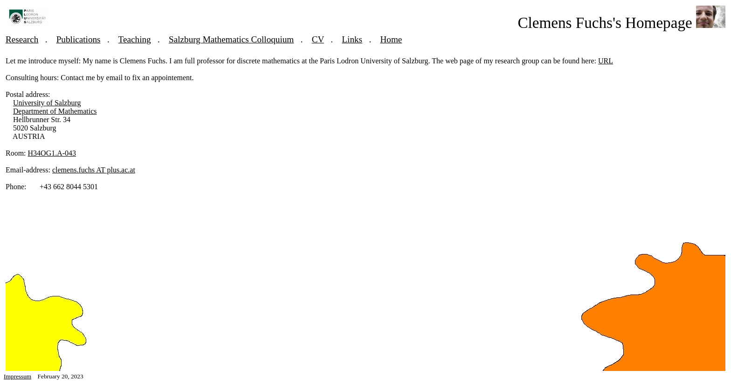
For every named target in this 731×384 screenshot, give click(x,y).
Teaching (134, 39)
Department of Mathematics (55, 111)
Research (22, 39)
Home (391, 39)
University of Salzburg (47, 103)
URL (605, 61)
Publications (78, 39)
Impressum (17, 376)
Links (352, 39)
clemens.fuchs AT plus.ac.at (93, 170)
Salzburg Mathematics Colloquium (231, 39)
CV (318, 39)
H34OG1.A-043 (52, 153)
